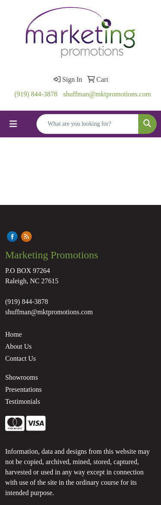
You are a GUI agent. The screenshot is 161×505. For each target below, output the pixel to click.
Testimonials (22, 401)
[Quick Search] (87, 124)
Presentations (23, 389)
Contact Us (20, 358)
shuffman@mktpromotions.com (107, 94)
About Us (18, 346)
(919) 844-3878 (35, 94)
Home (13, 334)
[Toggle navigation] (13, 124)
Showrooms (21, 377)
